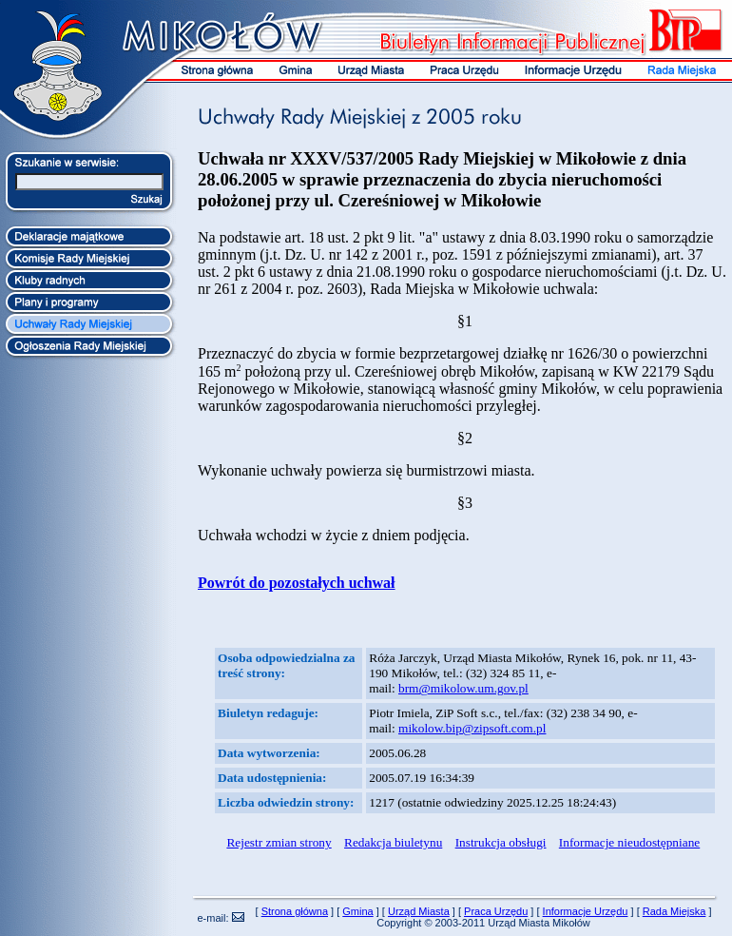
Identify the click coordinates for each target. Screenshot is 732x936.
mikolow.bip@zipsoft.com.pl (472, 728)
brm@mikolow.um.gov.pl (463, 688)
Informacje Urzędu (585, 911)
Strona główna (294, 911)
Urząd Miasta (419, 911)
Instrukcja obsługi (501, 842)
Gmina (357, 911)
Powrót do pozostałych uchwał (296, 583)
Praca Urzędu (496, 911)
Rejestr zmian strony (278, 842)
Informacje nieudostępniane (629, 842)
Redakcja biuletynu (393, 842)
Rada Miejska (674, 911)
